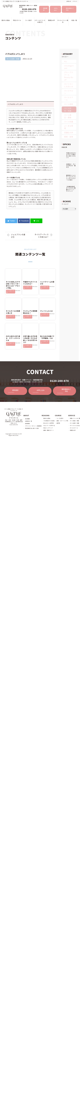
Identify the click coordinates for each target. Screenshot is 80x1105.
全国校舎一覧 (28, 473)
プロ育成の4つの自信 (48, 472)
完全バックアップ (48, 480)
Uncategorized (69, 66)
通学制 (58, 475)
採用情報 (27, 475)
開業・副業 (68, 136)
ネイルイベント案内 (62, 21)
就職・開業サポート (48, 482)
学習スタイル (17, 20)
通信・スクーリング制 (62, 472)
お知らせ (69, 1)
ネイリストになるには (68, 85)
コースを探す (60, 470)
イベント (75, 1)
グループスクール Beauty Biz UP (68, 76)
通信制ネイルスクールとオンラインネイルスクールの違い (71, 178)
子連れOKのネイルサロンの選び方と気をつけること (71, 155)
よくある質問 (68, 127)
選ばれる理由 (6, 20)
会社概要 (27, 470)
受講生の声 (51, 20)
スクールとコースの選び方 (40, 21)
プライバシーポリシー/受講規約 (33, 478)
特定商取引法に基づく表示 (32, 480)
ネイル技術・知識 (13, 59)
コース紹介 (28, 20)
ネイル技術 (68, 104)
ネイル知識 (68, 121)
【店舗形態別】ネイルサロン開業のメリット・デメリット (71, 189)
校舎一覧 (74, 20)
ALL (65, 61)
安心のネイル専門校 (48, 475)
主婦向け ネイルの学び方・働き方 (71, 165)
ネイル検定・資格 (67, 116)
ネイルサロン (68, 91)
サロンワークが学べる (49, 477)
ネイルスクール (68, 98)
